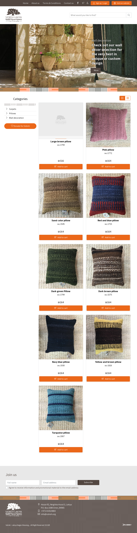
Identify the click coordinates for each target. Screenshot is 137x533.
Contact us (69, 3)
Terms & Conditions (52, 3)
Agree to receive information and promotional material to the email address (43, 487)
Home (25, 3)
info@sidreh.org (48, 514)
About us (35, 3)
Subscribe (88, 482)
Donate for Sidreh (20, 126)
